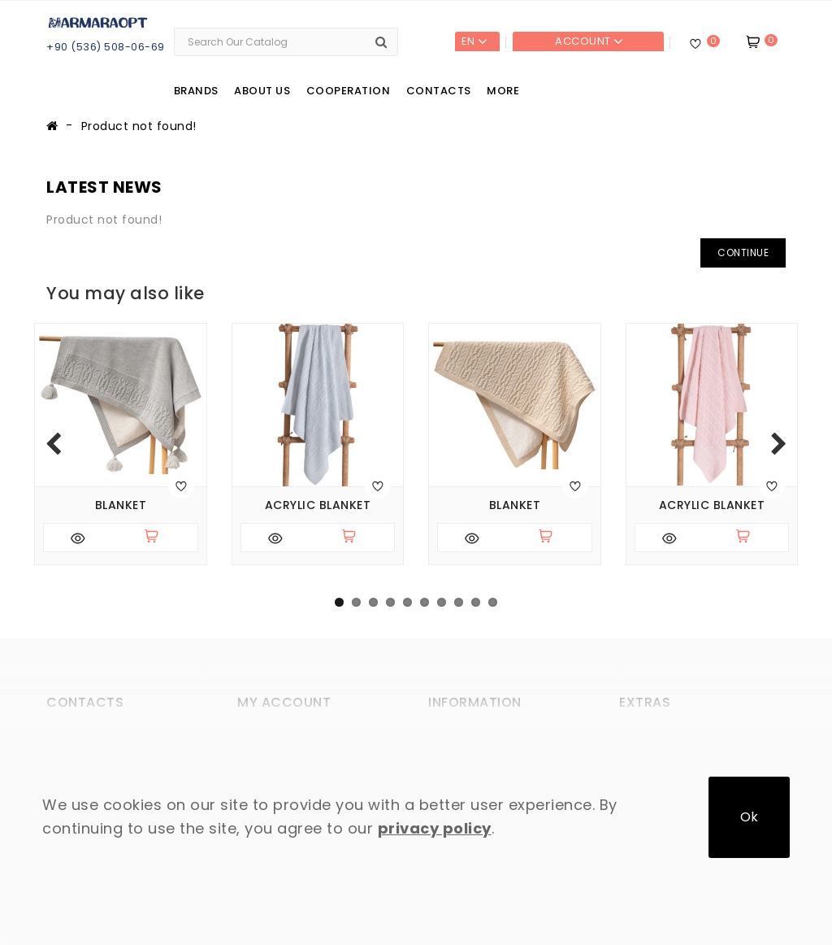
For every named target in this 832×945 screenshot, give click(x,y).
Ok (749, 817)
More (503, 90)
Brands (196, 90)
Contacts (438, 90)
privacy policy (435, 828)
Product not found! (139, 126)
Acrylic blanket (318, 505)
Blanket (121, 505)
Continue (743, 252)
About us (262, 90)
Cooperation (348, 90)
